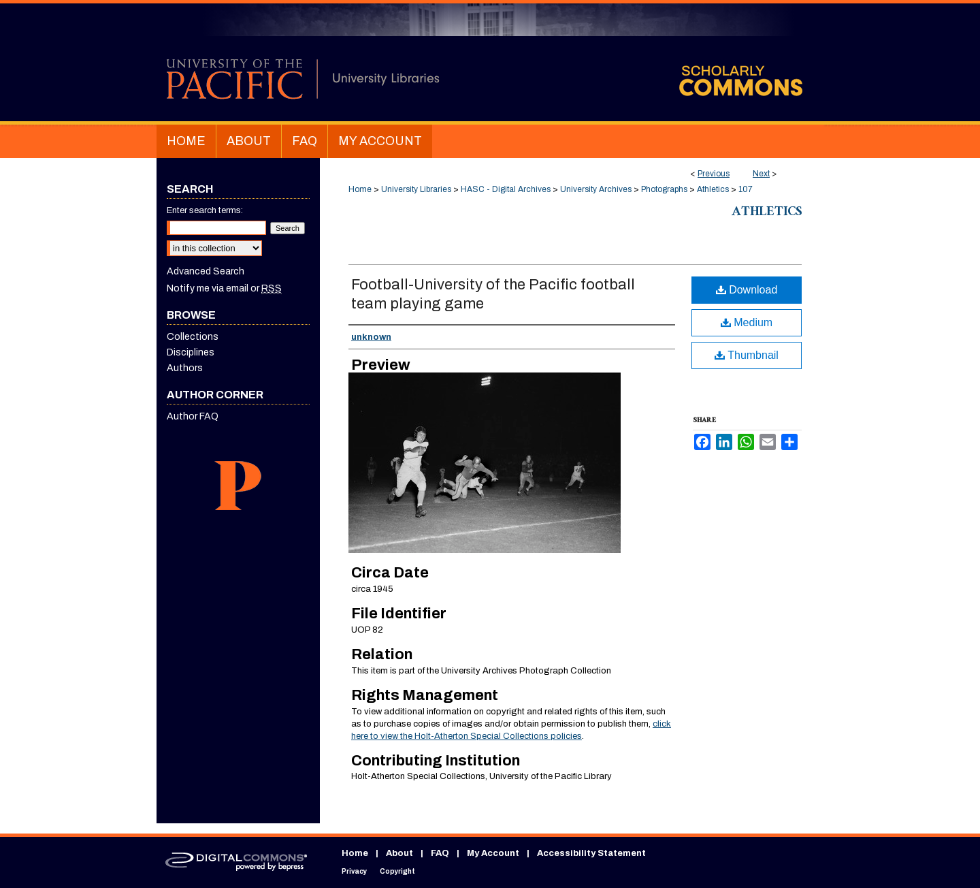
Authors (185, 368)
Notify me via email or (224, 288)
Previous (714, 173)
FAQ (440, 853)
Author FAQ (192, 416)
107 (745, 189)
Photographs (664, 189)
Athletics (713, 189)
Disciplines (190, 352)
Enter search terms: (205, 210)
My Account (493, 853)
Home (360, 189)
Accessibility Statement (591, 853)
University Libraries (416, 189)
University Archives (596, 189)
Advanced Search (205, 271)
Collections (192, 337)
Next (761, 173)
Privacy (354, 871)
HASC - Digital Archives (506, 189)
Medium (746, 322)
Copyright (397, 871)
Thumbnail (747, 355)
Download (747, 290)
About (399, 853)
